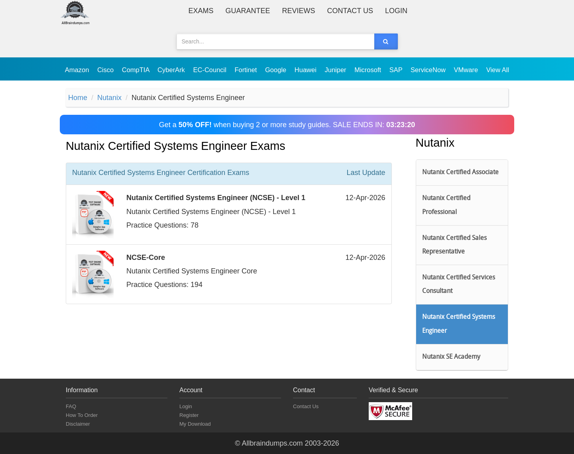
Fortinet (247, 69)
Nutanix (109, 98)
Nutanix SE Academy (451, 357)
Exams (201, 11)
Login (396, 11)
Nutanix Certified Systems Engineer (458, 324)
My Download (195, 424)
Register (189, 415)
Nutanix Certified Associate (460, 172)
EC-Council (210, 69)
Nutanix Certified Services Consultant (458, 285)
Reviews (298, 11)
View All (497, 69)
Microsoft (368, 69)
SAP (396, 69)
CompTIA (136, 69)
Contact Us (350, 11)
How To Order (82, 415)
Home (77, 98)
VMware (467, 69)
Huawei (306, 69)
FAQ (71, 406)
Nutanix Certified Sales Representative (454, 245)
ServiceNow (429, 69)
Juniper (336, 69)
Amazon (78, 69)
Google (276, 69)
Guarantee (248, 11)
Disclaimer (78, 424)
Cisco (106, 69)
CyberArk (172, 69)
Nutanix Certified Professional (446, 205)
